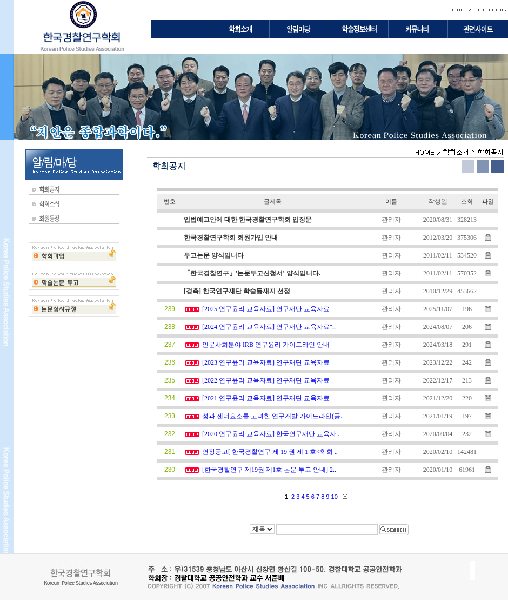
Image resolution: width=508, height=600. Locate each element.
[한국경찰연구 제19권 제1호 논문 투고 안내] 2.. (269, 469)
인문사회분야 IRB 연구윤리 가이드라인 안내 (266, 344)
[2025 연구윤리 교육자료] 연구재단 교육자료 (266, 309)
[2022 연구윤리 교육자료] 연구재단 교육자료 (266, 380)
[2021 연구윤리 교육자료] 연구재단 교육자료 (266, 398)
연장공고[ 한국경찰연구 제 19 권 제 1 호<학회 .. (270, 452)
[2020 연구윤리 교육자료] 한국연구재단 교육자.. (270, 434)
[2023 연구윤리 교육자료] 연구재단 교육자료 (266, 362)
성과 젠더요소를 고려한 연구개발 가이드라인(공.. (273, 416)
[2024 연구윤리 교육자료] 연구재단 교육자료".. (269, 327)
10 (335, 496)
